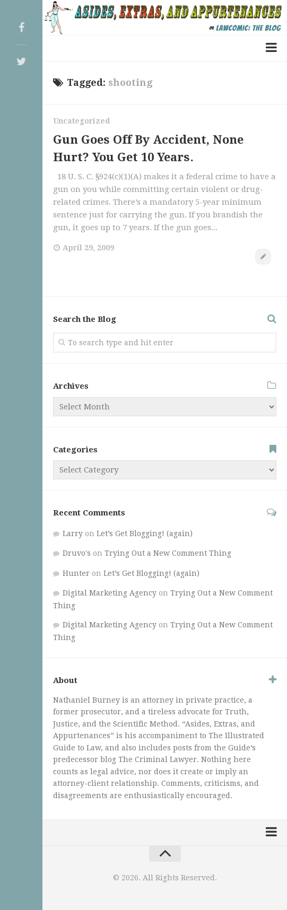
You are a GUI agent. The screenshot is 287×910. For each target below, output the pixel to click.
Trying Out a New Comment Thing (168, 553)
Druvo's (77, 553)
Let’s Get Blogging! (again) (145, 533)
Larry (73, 533)
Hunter (76, 573)
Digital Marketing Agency (109, 593)
